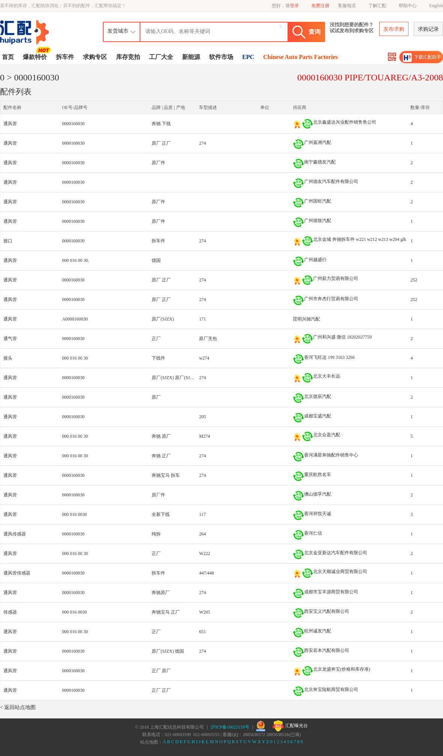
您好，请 (285, 5)
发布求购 (393, 29)
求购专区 (95, 57)
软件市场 (221, 57)
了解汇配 (377, 5)
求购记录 (428, 29)
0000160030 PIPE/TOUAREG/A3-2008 (370, 77)
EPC (248, 57)
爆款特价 (36, 56)
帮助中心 (408, 5)
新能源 (191, 57)
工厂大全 (161, 57)
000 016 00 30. (75, 260)
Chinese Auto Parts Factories (300, 57)
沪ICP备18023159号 (230, 727)
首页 (8, 57)
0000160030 (73, 123)
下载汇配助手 (422, 57)
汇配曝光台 (290, 726)
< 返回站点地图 (18, 707)
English (436, 5)
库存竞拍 (128, 57)
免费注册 (320, 5)
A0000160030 (75, 319)
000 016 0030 (74, 514)
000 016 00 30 (75, 358)
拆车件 (65, 57)
